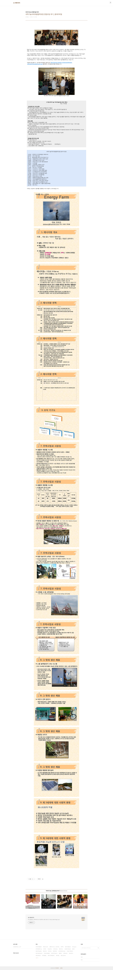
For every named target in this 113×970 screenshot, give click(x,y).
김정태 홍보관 (68, 949)
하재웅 (58, 955)
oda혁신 (50, 949)
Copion (74, 946)
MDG (61, 953)
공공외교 (71, 953)
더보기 (37, 957)
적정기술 (55, 949)
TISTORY (57, 968)
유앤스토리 (46, 946)
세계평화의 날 (39, 949)
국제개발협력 (39, 946)
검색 (98, 948)
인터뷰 (50, 951)
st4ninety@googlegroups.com (35, 64)
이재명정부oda (62, 951)
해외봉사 (65, 953)
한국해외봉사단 (39, 953)
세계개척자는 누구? (17, 946)
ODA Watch (54, 953)
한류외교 (55, 951)
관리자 (61, 968)
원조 (74, 949)
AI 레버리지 (16, 3)
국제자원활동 (47, 953)
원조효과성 (63, 955)
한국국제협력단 (51, 955)
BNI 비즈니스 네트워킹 (54, 946)
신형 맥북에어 (70, 951)
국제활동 (44, 955)
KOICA (45, 951)
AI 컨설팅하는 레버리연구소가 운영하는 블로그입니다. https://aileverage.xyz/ (44, 919)
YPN (62, 946)
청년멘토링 (38, 955)
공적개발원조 (68, 946)
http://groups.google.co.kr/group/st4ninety (61, 62)
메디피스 (61, 949)
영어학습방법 (39, 951)
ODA (45, 949)
